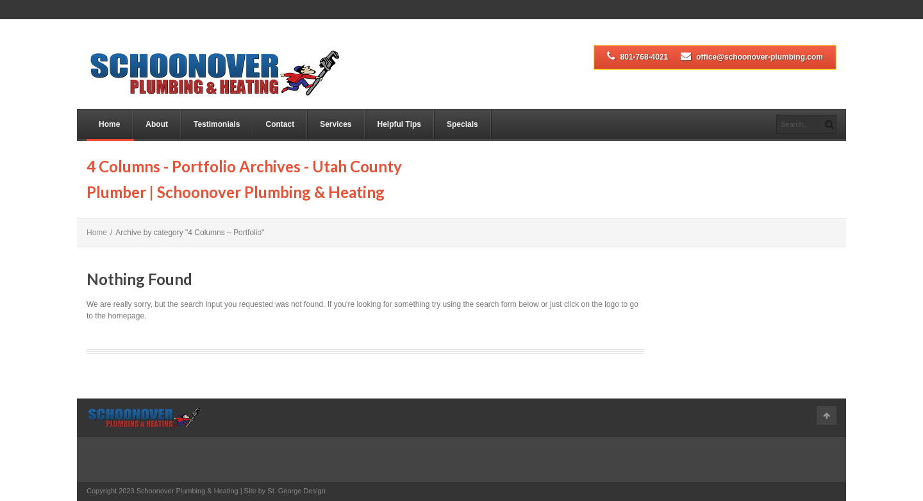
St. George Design (296, 491)
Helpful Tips (399, 124)
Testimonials (217, 124)
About (157, 124)
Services (335, 124)
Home (109, 124)
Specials (462, 124)
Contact (279, 124)
